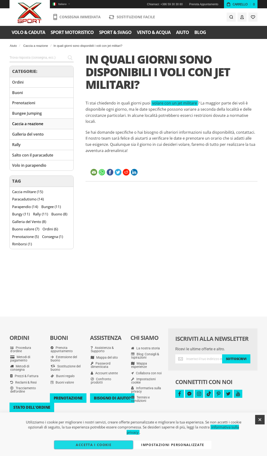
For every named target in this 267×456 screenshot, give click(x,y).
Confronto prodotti (101, 380)
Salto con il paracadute (32, 155)
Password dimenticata (100, 365)
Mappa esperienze (139, 365)
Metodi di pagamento (20, 358)
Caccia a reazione (35, 46)
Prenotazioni (23, 102)
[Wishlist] (252, 17)
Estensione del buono (64, 358)
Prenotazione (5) (25, 236)
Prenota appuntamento (62, 349)
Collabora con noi (146, 373)
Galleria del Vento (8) (29, 221)
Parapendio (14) (25, 206)
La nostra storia (145, 348)
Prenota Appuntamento (203, 4)
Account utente (104, 373)
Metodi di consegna (19, 367)
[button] (61, 4)
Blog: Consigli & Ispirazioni (145, 355)
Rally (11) (40, 214)
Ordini (18, 82)
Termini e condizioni (140, 399)
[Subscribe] (236, 358)
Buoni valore (62, 382)
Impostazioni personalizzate (172, 444)
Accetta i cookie (93, 444)
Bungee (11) (51, 206)
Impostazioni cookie (143, 380)
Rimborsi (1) (22, 244)
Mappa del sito (104, 357)
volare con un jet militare (174, 103)
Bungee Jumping (27, 113)
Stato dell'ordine (31, 407)
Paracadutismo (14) (28, 199)
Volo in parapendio (29, 165)
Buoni (17, 92)
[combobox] (42, 57)
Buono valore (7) (25, 229)
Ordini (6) (50, 229)
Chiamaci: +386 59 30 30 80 (165, 4)
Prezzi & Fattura (24, 376)
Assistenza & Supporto (102, 349)
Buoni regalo (63, 376)
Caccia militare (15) (27, 191)
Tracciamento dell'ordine (23, 389)
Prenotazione (68, 398)
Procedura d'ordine (20, 349)
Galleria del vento (28, 134)
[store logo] (30, 13)
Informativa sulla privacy (146, 389)
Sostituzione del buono (66, 367)
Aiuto (13, 46)
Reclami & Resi (23, 382)
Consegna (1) (52, 236)
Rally (16, 144)
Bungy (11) (21, 214)
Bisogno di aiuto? (112, 398)
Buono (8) (59, 214)
